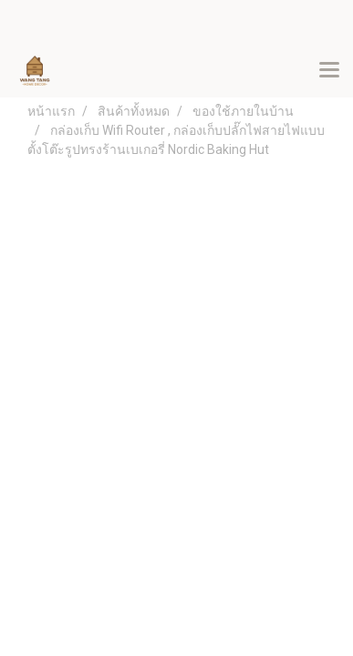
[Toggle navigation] (329, 71)
